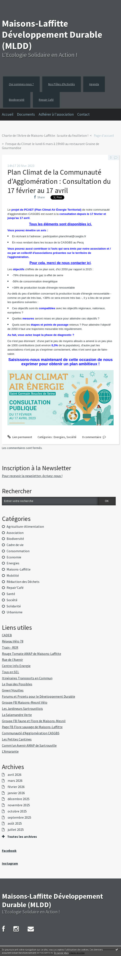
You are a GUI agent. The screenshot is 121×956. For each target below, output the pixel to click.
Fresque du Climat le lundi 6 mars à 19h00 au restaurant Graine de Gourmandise (50, 146)
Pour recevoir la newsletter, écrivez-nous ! (32, 476)
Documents (26, 114)
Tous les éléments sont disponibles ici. (60, 224)
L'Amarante (10, 751)
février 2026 (16, 787)
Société (71, 437)
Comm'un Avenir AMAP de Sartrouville (29, 745)
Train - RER (10, 647)
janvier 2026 (16, 793)
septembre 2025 (19, 817)
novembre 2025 (19, 805)
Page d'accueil (104, 136)
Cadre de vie (15, 545)
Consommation (18, 551)
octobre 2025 (17, 811)
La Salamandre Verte (17, 715)
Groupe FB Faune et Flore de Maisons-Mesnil (34, 721)
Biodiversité (16, 100)
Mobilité (13, 576)
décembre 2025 (19, 799)
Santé (11, 594)
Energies (59, 437)
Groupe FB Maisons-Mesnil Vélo (24, 702)
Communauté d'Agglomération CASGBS (30, 733)
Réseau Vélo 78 (12, 641)
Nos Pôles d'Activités (61, 84)
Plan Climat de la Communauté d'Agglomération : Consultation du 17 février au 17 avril (59, 181)
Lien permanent (19, 437)
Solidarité (14, 606)
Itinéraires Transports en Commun (27, 678)
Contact (83, 114)
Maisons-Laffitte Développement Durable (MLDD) (52, 34)
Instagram (10, 863)
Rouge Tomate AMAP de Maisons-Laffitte (31, 654)
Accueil (7, 114)
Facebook (9, 851)
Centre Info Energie (16, 666)
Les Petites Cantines (17, 739)
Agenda (94, 84)
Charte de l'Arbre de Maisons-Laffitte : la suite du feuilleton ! (45, 136)
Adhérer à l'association (56, 114)
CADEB (7, 635)
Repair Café (46, 100)
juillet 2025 (16, 830)
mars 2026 (15, 781)
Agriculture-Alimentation (25, 527)
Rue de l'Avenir (12, 660)
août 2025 (15, 823)
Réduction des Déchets (23, 582)
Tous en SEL (10, 672)
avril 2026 (14, 775)
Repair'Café (15, 588)
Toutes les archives (22, 837)
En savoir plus (61, 952)
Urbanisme (15, 612)
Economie (14, 557)
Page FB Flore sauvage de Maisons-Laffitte (32, 727)
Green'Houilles (13, 690)
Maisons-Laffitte (19, 569)
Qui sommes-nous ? (21, 84)
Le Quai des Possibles (17, 684)
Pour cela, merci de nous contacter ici (60, 263)
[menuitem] (9, 115)
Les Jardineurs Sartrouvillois (22, 709)
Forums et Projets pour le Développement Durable (38, 696)
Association (15, 533)
